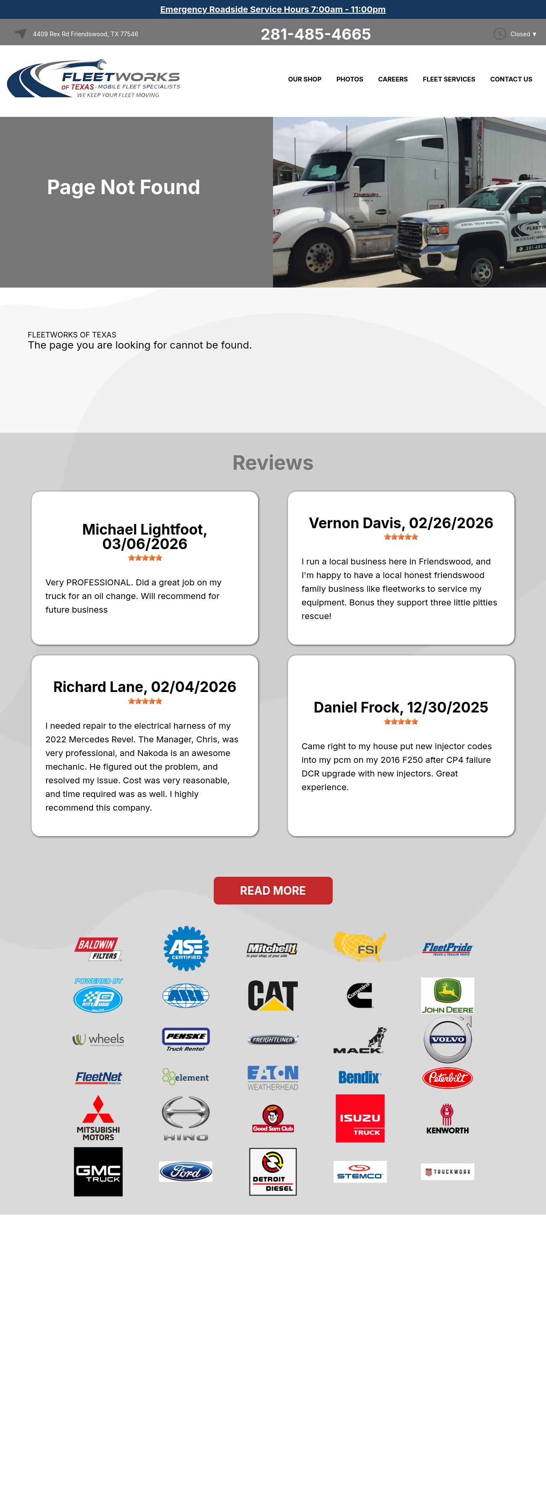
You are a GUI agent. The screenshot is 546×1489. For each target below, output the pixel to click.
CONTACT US (511, 79)
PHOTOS (350, 79)
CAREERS (393, 79)
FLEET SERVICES (449, 79)
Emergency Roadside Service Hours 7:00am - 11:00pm (273, 9)
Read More (273, 890)
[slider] (145, 557)
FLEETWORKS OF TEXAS (72, 334)
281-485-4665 (316, 34)
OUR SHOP (304, 79)
